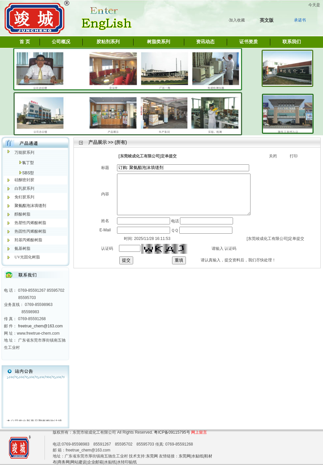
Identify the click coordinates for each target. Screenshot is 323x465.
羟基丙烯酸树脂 (28, 240)
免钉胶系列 (24, 197)
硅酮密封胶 (24, 180)
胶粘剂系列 (108, 41)
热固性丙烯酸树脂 (30, 231)
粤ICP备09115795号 (172, 432)
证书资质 (248, 41)
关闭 (273, 156)
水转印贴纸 (127, 462)
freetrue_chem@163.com (40, 326)
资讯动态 (205, 41)
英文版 (267, 20)
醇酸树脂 (22, 214)
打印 (294, 156)
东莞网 (152, 456)
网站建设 (78, 462)
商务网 (64, 462)
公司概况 (61, 41)
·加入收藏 (236, 20)
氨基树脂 (22, 248)
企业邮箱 (95, 462)
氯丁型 (28, 162)
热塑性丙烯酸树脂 (30, 222)
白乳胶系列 (24, 188)
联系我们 (291, 41)
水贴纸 (197, 456)
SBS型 (28, 173)
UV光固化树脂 (27, 257)
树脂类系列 (158, 41)
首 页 (24, 41)
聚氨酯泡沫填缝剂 (30, 205)
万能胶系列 (24, 152)
